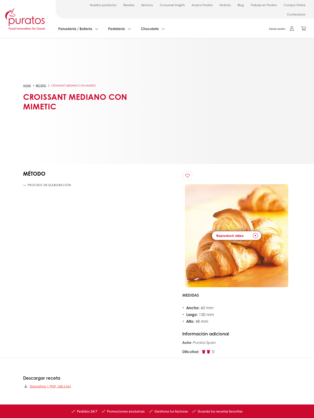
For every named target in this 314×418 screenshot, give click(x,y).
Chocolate (150, 28)
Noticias (225, 5)
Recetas (128, 5)
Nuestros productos (103, 5)
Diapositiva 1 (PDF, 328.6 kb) (47, 386)
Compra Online (294, 5)
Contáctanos (296, 14)
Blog (241, 5)
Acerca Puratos (202, 5)
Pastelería (116, 28)
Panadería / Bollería (75, 28)
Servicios (147, 5)
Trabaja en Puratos (264, 5)
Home (27, 85)
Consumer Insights (172, 5)
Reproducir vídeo (230, 235)
